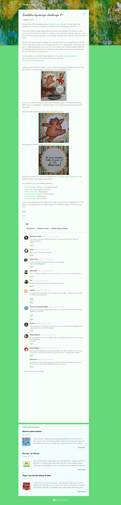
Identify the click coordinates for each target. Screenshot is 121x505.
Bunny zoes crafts (31, 192)
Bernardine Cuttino (35, 236)
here (69, 70)
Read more (81, 447)
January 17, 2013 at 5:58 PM (45, 359)
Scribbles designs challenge (57, 24)
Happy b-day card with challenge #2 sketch (36, 475)
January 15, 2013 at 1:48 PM (46, 259)
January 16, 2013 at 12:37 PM (43, 323)
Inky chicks (29, 189)
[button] (84, 13)
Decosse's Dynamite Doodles (39, 307)
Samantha (61, 364)
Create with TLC (60, 144)
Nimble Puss (31, 228)
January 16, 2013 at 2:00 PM (48, 335)
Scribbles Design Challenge (59, 228)
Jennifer (32, 323)
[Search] (101, 5)
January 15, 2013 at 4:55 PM (40, 280)
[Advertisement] (96, 38)
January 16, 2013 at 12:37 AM (56, 307)
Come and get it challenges (34, 187)
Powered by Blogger (60, 500)
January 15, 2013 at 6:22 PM (43, 290)
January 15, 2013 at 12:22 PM (50, 236)
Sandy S (32, 290)
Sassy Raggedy (34, 348)
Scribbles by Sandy (43, 228)
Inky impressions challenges (34, 194)
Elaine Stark (33, 271)
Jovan (32, 249)
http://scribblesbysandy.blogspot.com (33, 60)
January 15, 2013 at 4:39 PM (45, 271)
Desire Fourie (34, 259)
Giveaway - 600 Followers (30, 453)
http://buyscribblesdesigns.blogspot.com (64, 56)
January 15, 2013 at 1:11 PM (41, 249)
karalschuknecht (35, 335)
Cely (31, 280)
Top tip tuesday (31, 198)
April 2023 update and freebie (32, 431)
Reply (32, 245)
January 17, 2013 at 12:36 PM (47, 348)
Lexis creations (30, 196)
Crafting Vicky (29, 4)
